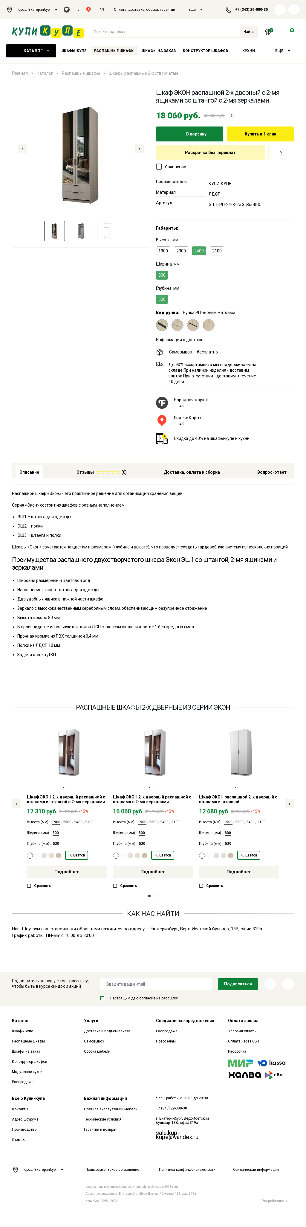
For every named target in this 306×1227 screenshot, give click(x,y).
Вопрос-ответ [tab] (272, 472)
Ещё (196, 9)
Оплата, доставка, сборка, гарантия (144, 9)
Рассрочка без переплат (210, 152)
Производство (24, 1129)
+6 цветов (76, 855)
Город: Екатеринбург (32, 9)
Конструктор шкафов (205, 51)
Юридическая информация (255, 1169)
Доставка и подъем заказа (107, 1031)
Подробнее (66, 871)
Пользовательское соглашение (112, 1169)
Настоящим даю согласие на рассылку (139, 998)
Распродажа (22, 1082)
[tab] (102, 471)
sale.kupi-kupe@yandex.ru (177, 1135)
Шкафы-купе (73, 51)
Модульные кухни (27, 1072)
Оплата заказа (243, 1020)
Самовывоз (94, 1041)
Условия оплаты (242, 1031)
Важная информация (105, 1098)
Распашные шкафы (114, 51)
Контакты (20, 1109)
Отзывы (18, 1140)
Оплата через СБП (243, 1041)
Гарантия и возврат (100, 1129)
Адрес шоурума (25, 1119)
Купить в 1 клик (260, 134)
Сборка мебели (97, 1051)
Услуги (91, 1020)
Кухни (248, 51)
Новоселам (166, 1041)
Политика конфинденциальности (187, 1169)
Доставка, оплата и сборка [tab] (192, 472)
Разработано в (277, 1201)
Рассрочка (237, 1051)
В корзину (189, 134)
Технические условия (102, 1119)
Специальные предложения (185, 1020)
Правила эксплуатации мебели (110, 1109)
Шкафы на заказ (159, 51)
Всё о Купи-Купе (28, 1098)
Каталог (31, 50)
